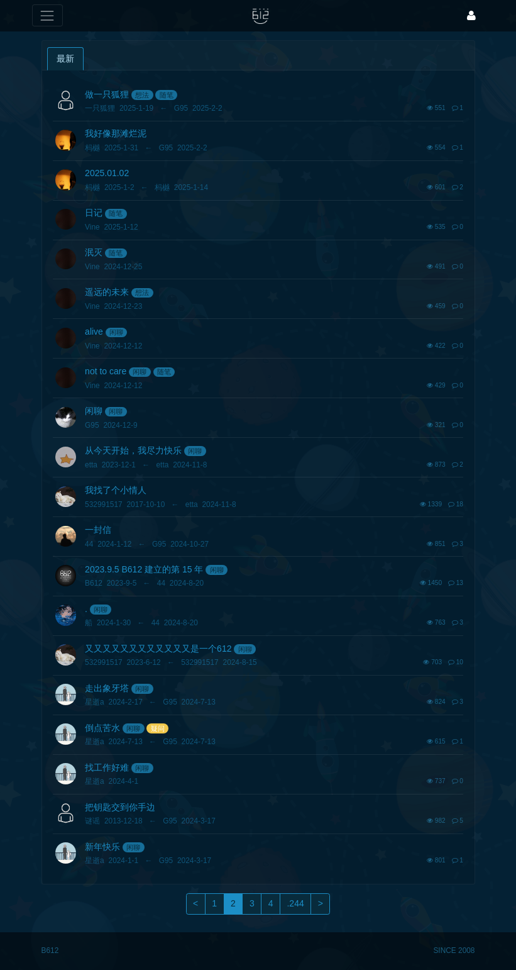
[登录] (471, 15)
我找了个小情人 (115, 490)
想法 (142, 95)
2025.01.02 (107, 173)
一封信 (98, 530)
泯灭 (93, 252)
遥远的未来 (107, 292)
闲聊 (116, 332)
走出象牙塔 (107, 688)
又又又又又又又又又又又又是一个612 (158, 649)
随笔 (166, 95)
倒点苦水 (102, 728)
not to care (105, 371)
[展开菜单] (47, 15)
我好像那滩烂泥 (115, 133)
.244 (295, 903)
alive (94, 331)
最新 (65, 58)
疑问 (158, 728)
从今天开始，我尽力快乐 (133, 450)
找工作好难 (107, 767)
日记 (93, 213)
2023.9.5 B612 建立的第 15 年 (144, 569)
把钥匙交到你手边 (120, 807)
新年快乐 (102, 847)
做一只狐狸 (107, 94)
